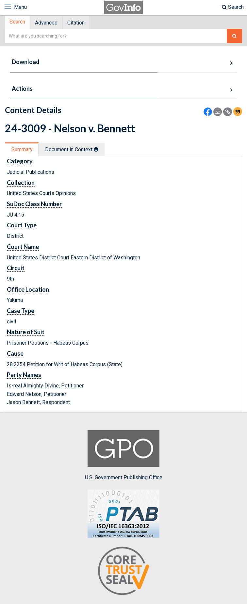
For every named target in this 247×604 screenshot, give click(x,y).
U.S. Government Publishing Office (123, 456)
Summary (22, 150)
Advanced (48, 23)
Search (233, 7)
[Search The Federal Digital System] (234, 36)
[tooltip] (98, 150)
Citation (79, 23)
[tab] (18, 22)
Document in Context (74, 150)
